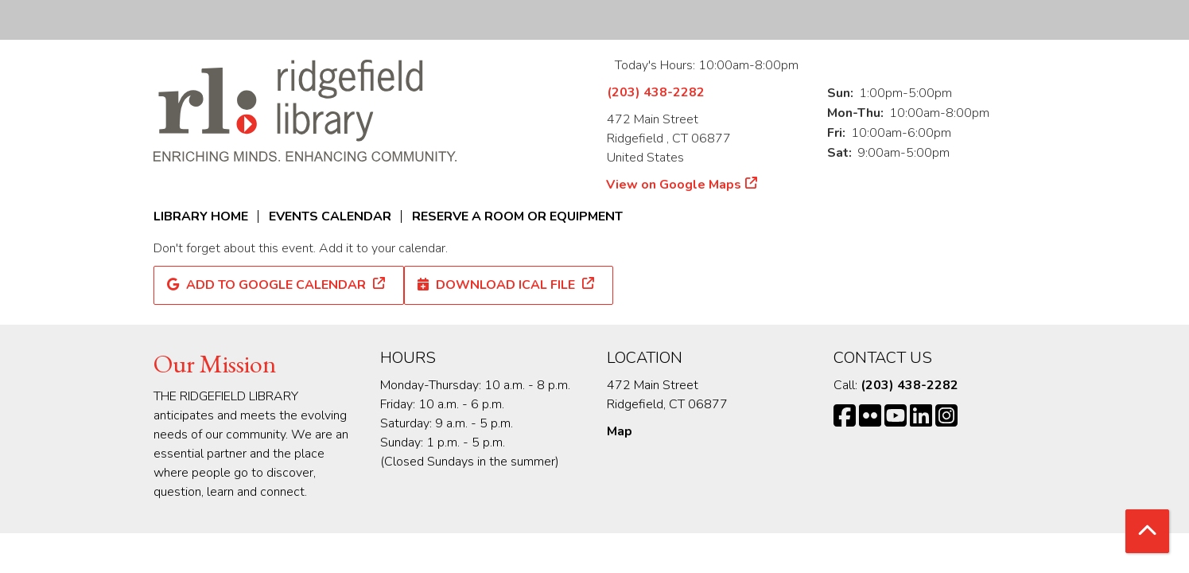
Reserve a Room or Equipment (517, 216)
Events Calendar (330, 216)
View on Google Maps (674, 184)
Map (619, 431)
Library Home (200, 216)
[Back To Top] (1147, 531)
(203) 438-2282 (656, 92)
